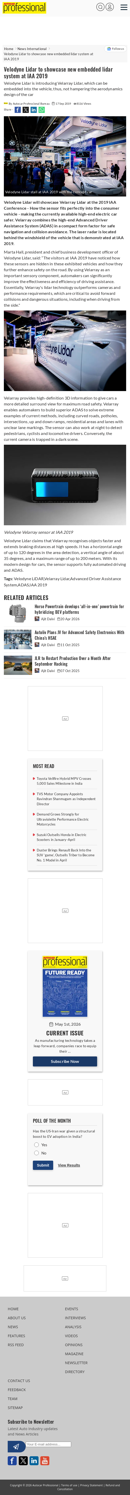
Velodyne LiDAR (29, 578)
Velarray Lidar (56, 578)
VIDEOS (71, 1335)
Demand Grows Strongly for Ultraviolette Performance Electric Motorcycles (63, 819)
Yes (44, 1144)
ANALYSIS (73, 1326)
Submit (43, 1165)
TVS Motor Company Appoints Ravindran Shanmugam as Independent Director (66, 799)
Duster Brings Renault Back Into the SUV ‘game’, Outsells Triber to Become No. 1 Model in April (66, 855)
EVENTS (71, 1308)
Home (8, 49)
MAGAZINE (74, 1353)
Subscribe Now (65, 1061)
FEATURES (16, 1335)
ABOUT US (17, 1317)
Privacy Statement (91, 1485)
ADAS (23, 584)
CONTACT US (19, 1380)
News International (32, 49)
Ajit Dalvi (45, 619)
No (43, 1153)
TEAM (12, 1398)
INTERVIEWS (75, 1317)
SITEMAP (15, 1407)
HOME (13, 1308)
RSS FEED (16, 1344)
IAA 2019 (38, 584)
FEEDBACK (17, 1389)
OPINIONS (73, 1344)
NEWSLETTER (76, 1362)
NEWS (13, 1326)
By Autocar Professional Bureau (27, 103)
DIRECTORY (75, 1371)
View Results (69, 1165)
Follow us (115, 49)
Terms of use (69, 1485)
